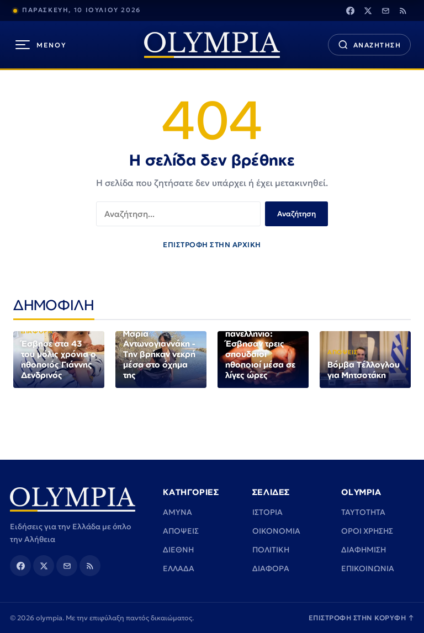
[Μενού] (41, 45)
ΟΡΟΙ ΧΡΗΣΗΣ (367, 531)
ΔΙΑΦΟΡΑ (270, 568)
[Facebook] (350, 10)
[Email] (385, 10)
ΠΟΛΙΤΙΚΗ (270, 550)
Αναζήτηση (296, 214)
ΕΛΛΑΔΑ (178, 568)
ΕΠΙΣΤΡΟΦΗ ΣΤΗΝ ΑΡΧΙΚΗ (212, 244)
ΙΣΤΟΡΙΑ (267, 512)
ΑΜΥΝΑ (177, 512)
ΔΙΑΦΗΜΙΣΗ (363, 550)
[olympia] (212, 45)
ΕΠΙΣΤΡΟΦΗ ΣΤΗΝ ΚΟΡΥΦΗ (362, 618)
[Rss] (403, 10)
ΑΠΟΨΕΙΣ (181, 531)
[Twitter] (367, 10)
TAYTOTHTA (363, 512)
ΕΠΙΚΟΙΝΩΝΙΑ (367, 568)
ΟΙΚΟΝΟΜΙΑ (276, 531)
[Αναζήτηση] (369, 45)
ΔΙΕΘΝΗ (178, 550)
